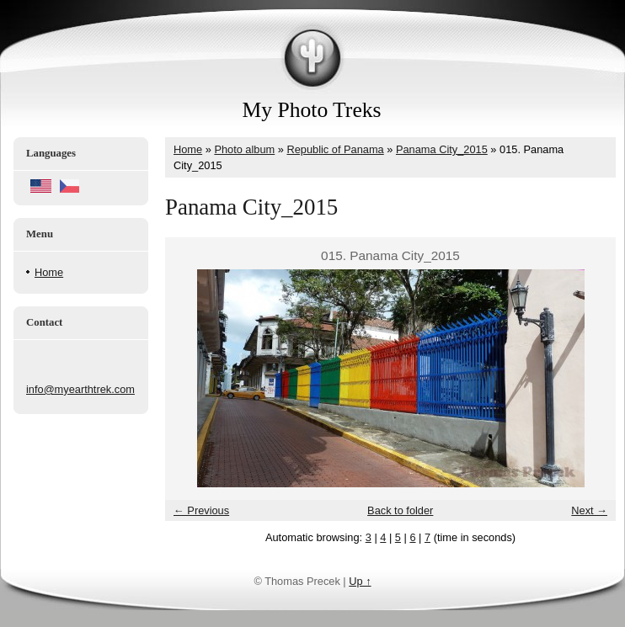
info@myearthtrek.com (80, 389)
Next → (589, 510)
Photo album (244, 149)
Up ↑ (360, 581)
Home (49, 272)
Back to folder (400, 510)
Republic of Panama (334, 149)
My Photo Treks (312, 110)
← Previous (201, 510)
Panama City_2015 (442, 149)
